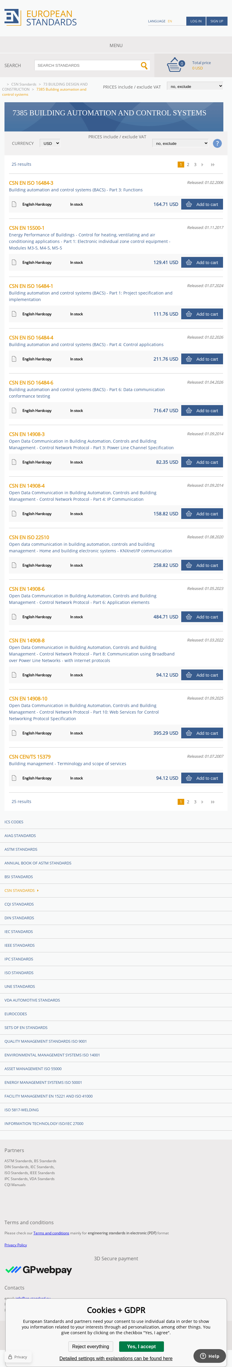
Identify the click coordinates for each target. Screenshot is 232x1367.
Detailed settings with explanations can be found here (116, 1358)
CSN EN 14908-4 (82, 492)
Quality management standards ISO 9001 (45, 1041)
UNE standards (19, 986)
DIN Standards (19, 917)
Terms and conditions (51, 1233)
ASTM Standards (20, 849)
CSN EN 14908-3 (91, 440)
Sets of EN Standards (25, 1027)
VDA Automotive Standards (32, 1000)
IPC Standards (18, 959)
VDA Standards (42, 1178)
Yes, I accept (141, 1346)
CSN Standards (23, 84)
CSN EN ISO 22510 (90, 544)
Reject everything (90, 1346)
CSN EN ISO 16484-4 (86, 340)
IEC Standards (18, 931)
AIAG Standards (20, 835)
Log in (196, 21)
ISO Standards (18, 972)
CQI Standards (19, 904)
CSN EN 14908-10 (84, 708)
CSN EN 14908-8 (92, 650)
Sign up (217, 21)
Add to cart (207, 204)
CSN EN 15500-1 (89, 238)
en (170, 21)
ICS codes (13, 821)
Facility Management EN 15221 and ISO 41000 (48, 1096)
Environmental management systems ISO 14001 (52, 1055)
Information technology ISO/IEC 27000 (43, 1123)
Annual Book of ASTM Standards (37, 863)
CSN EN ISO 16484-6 (87, 389)
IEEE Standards (19, 945)
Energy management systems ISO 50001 (43, 1082)
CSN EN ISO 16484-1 (91, 292)
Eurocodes (15, 1013)
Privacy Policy (15, 1244)
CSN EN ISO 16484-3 (76, 186)
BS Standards (45, 1160)
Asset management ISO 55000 (33, 1068)
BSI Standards (18, 876)
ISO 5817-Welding (21, 1109)
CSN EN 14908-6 (82, 595)
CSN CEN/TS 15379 (67, 760)
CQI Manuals (15, 1184)
